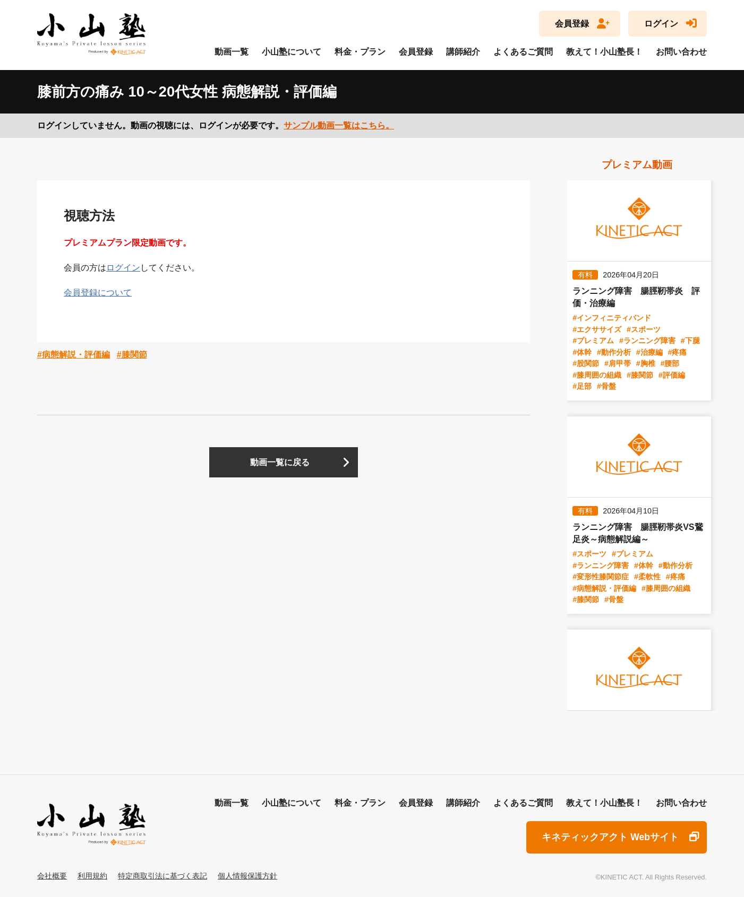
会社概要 (52, 876)
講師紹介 (463, 51)
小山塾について (291, 51)
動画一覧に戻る (280, 462)
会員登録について (98, 292)
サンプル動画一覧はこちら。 (339, 125)
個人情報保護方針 (247, 876)
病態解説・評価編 (76, 354)
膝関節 (134, 354)
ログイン (661, 23)
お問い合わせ (681, 51)
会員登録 (572, 23)
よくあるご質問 (523, 51)
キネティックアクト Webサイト (610, 837)
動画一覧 (232, 51)
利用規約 (92, 876)
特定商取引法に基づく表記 (162, 876)
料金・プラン (360, 51)
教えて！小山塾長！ (604, 51)
